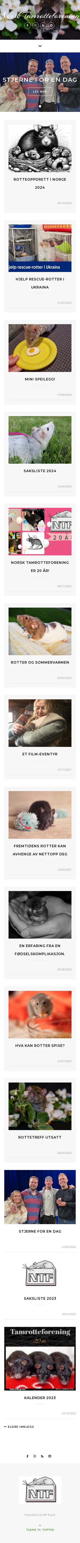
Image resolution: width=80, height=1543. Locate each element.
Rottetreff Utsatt (40, 1137)
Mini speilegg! (40, 379)
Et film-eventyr (40, 754)
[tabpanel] (40, 82)
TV (40, 71)
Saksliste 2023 (40, 1299)
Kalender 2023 (40, 1398)
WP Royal (49, 1515)
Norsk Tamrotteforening (40, 15)
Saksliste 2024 (40, 471)
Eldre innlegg (19, 1426)
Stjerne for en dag (40, 79)
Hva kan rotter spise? (40, 1046)
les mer (40, 91)
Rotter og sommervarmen (40, 662)
